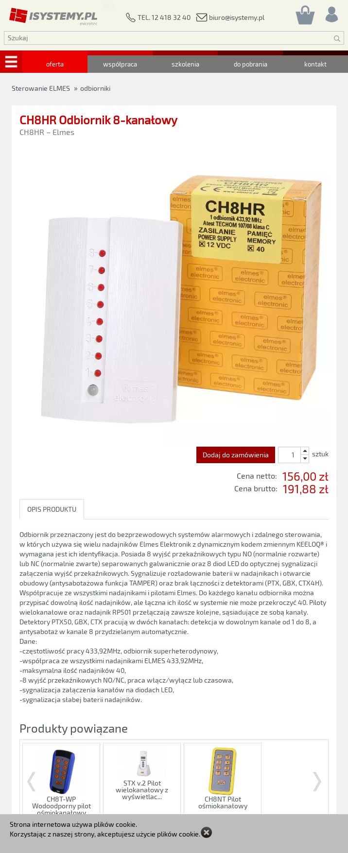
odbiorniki (95, 88)
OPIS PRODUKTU (51, 509)
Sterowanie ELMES (41, 88)
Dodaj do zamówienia (236, 455)
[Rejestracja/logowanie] (331, 12)
